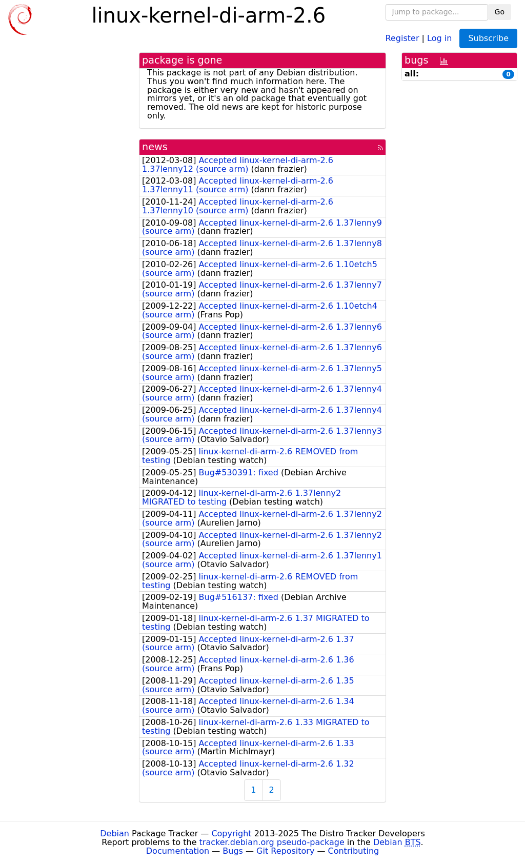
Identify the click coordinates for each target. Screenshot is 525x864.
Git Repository (285, 851)
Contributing (353, 851)
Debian (114, 833)
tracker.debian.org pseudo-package (272, 842)
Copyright (231, 833)
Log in (439, 38)
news (155, 147)
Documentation (177, 851)
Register (402, 38)
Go (499, 12)
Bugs (233, 851)
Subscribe (488, 38)
